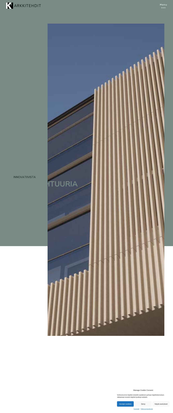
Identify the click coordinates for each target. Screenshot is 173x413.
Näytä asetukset (161, 404)
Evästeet (136, 409)
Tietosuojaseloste (147, 409)
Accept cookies (125, 404)
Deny (143, 404)
